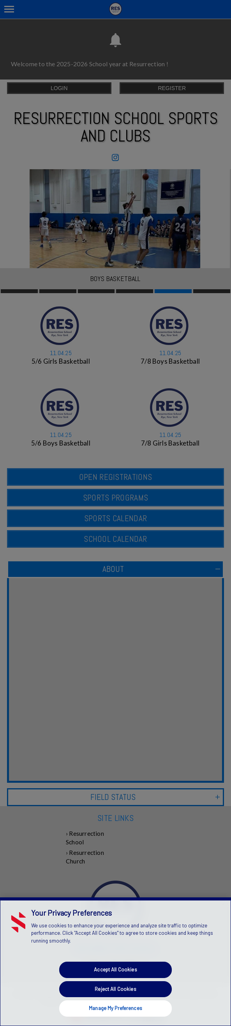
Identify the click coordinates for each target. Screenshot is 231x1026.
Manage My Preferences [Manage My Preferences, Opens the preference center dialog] (115, 1008)
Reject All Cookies (115, 989)
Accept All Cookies (115, 969)
